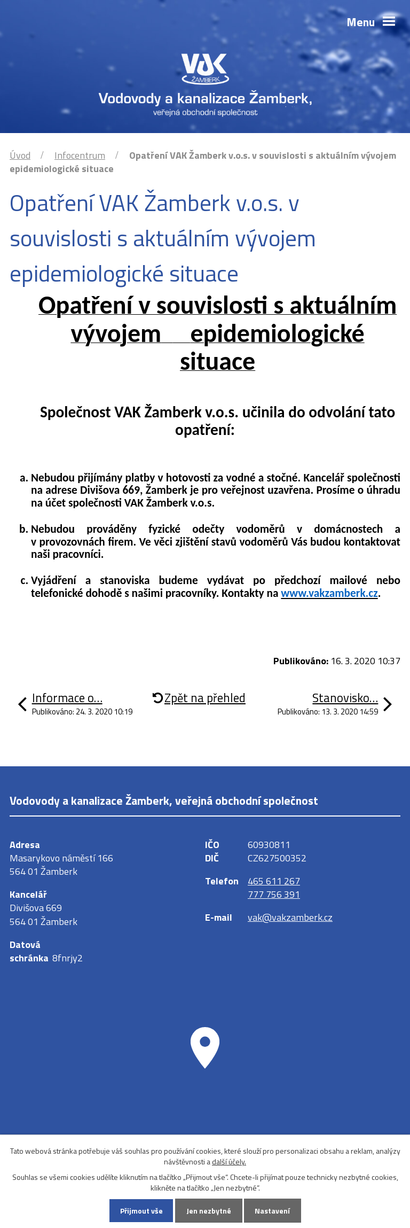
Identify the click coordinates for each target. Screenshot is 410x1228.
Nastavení (272, 1210)
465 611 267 (274, 881)
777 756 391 (274, 894)
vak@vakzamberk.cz (290, 917)
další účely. (229, 1161)
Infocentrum (79, 155)
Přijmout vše (141, 1210)
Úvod (20, 155)
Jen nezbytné (208, 1210)
